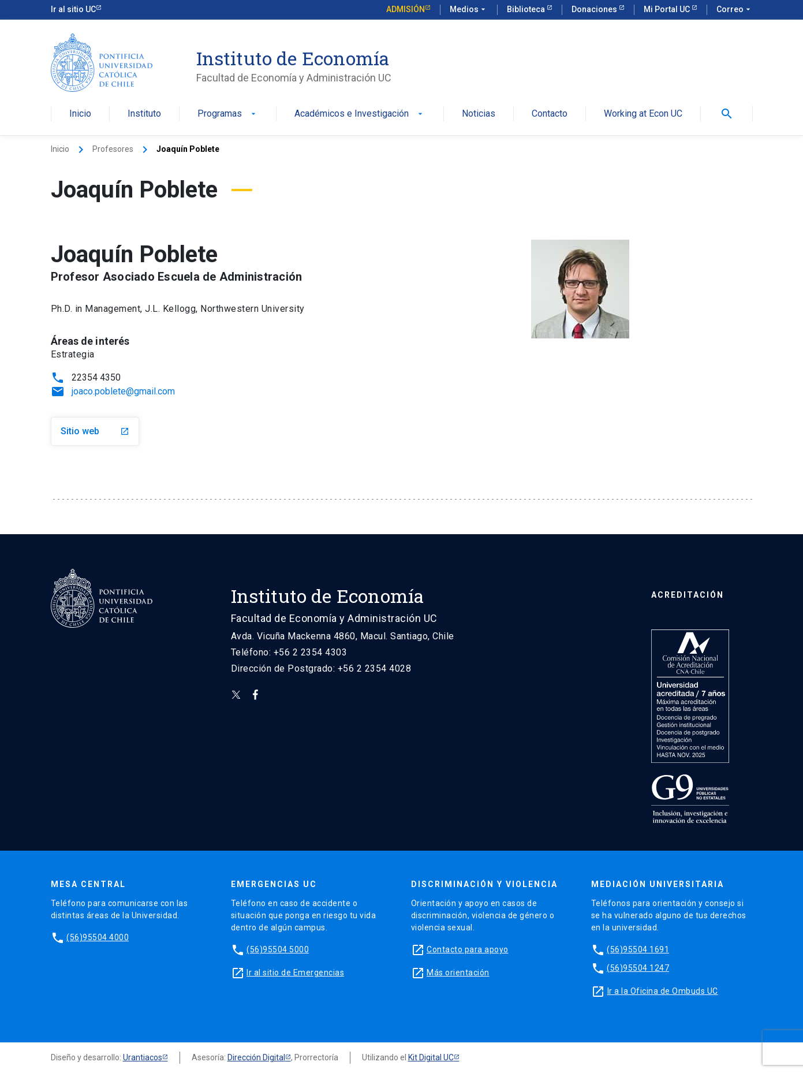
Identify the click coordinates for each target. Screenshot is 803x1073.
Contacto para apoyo (468, 949)
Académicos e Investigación (359, 114)
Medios (469, 10)
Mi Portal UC (668, 9)
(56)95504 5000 (277, 949)
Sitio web (95, 431)
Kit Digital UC (431, 1057)
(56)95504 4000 (97, 937)
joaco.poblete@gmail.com (123, 391)
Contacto (549, 114)
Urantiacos (142, 1057)
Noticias (478, 114)
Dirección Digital (256, 1057)
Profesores (112, 149)
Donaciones (595, 9)
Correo (734, 10)
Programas (227, 114)
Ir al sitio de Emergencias (295, 972)
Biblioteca (527, 9)
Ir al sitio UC (73, 9)
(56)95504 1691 (638, 949)
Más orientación (458, 972)
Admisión (405, 9)
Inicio (80, 114)
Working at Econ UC (643, 114)
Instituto (144, 114)
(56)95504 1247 (638, 968)
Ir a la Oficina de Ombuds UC (662, 991)
